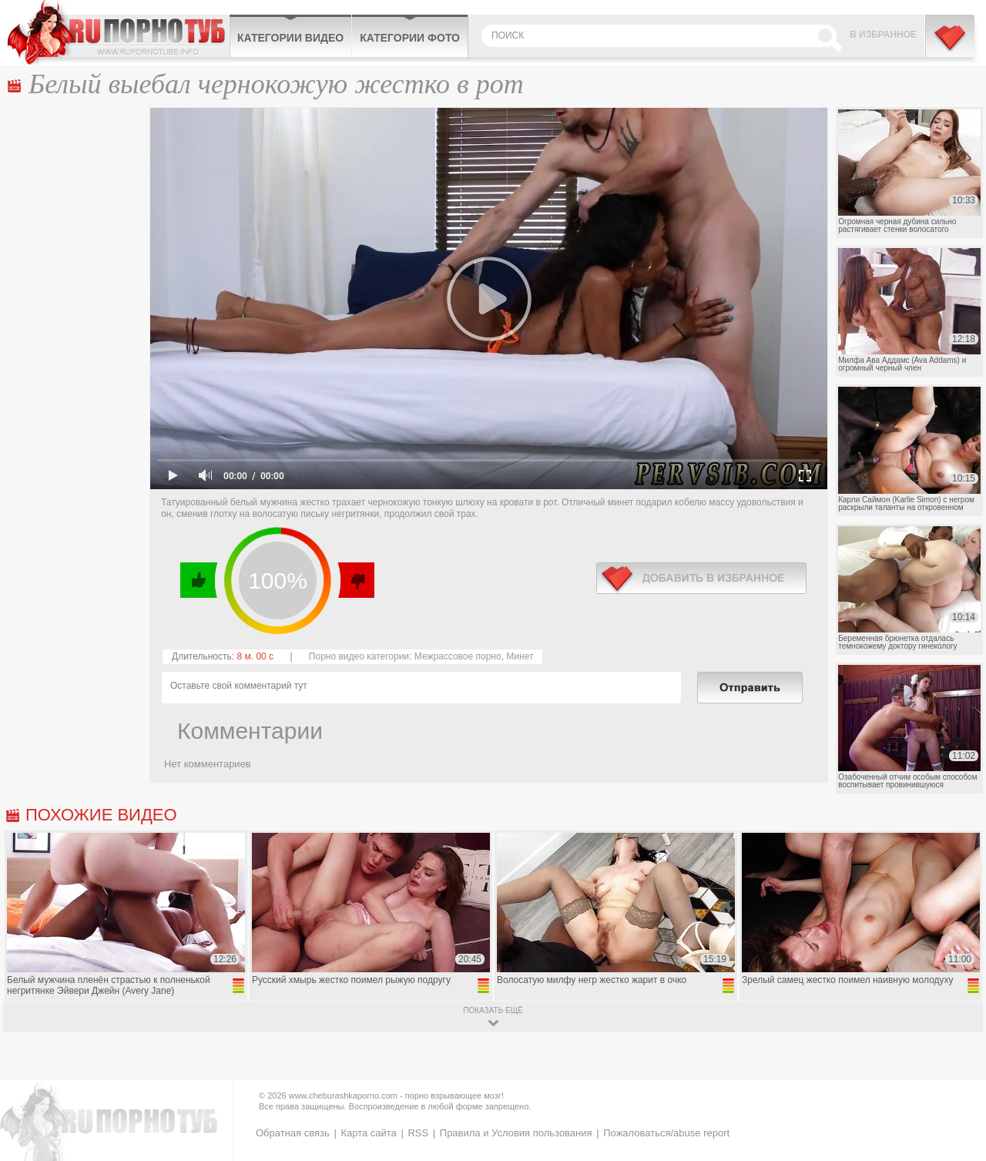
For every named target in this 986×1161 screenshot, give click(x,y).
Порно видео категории (359, 656)
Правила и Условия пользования (516, 1133)
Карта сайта (368, 1133)
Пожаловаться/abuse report (666, 1133)
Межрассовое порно (457, 656)
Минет (519, 656)
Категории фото (410, 38)
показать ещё (492, 1010)
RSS (417, 1133)
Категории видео (290, 38)
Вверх (956, 1093)
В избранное (883, 34)
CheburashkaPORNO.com (118, 32)
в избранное (701, 578)
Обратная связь (293, 1133)
